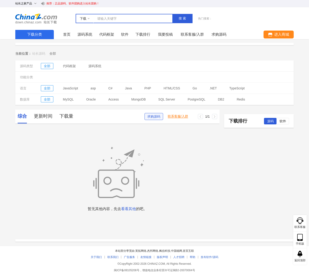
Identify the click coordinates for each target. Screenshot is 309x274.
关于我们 (96, 257)
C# (110, 88)
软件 (125, 34)
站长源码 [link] (38, 53)
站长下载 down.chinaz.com (36, 18)
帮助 (192, 257)
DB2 (221, 99)
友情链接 (145, 257)
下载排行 (142, 34)
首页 (67, 34)
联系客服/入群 (178, 116)
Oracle (91, 99)
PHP (147, 88)
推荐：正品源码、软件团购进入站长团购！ (72, 3)
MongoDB (138, 99)
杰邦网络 (152, 250)
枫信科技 (164, 250)
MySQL (68, 99)
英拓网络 (140, 250)
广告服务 (129, 257)
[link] (52, 53)
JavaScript (70, 88)
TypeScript (237, 88)
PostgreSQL (196, 99)
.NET (213, 88)
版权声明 (162, 257)
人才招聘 (178, 257)
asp (93, 88)
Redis (241, 99)
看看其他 (128, 209)
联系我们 (113, 257)
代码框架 (106, 34)
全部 (47, 66)
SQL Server (166, 99)
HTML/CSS (172, 88)
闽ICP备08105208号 (126, 270)
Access (113, 99)
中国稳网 (176, 250)
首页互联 (188, 250)
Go (195, 88)
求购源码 (153, 116)
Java (128, 88)
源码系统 (84, 34)
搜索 (183, 18)
